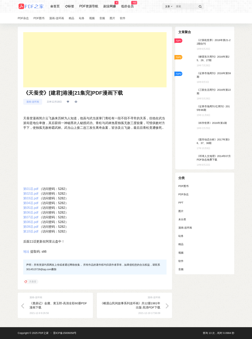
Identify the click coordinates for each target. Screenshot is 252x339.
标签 (69, 6)
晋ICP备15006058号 (65, 333)
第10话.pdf (30, 231)
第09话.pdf (30, 226)
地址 (26, 251)
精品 (180, 244)
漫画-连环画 (32, 101)
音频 (180, 269)
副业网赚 (109, 4)
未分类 (182, 219)
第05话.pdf (30, 207)
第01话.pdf (30, 189)
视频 (180, 252)
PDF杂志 (183, 194)
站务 (180, 235)
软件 (180, 261)
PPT (180, 202)
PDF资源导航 (88, 6)
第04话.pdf (30, 203)
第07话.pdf (30, 217)
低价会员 (127, 4)
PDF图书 (183, 186)
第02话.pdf (30, 193)
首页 (55, 6)
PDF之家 (43, 333)
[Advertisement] (95, 59)
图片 (180, 211)
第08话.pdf (30, 222)
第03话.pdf (30, 198)
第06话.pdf (30, 212)
